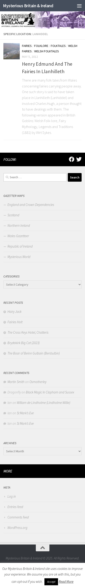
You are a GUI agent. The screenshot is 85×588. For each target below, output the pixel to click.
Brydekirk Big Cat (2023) (23, 343)
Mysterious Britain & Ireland (28, 5)
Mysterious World (18, 257)
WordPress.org (17, 527)
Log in (11, 496)
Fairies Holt (14, 322)
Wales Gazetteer (18, 236)
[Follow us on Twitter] (79, 159)
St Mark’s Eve (25, 413)
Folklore (41, 46)
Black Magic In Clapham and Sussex (50, 392)
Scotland (13, 215)
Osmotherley (37, 382)
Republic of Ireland (20, 246)
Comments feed (18, 517)
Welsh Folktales (46, 51)
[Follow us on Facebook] (71, 159)
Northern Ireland (18, 225)
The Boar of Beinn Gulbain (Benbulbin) (33, 353)
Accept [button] (51, 582)
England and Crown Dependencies (30, 204)
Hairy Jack (14, 311)
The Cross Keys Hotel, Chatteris (28, 332)
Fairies (27, 46)
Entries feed (15, 507)
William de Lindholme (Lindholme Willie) (43, 402)
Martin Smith (15, 382)
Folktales (58, 46)
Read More (66, 581)
